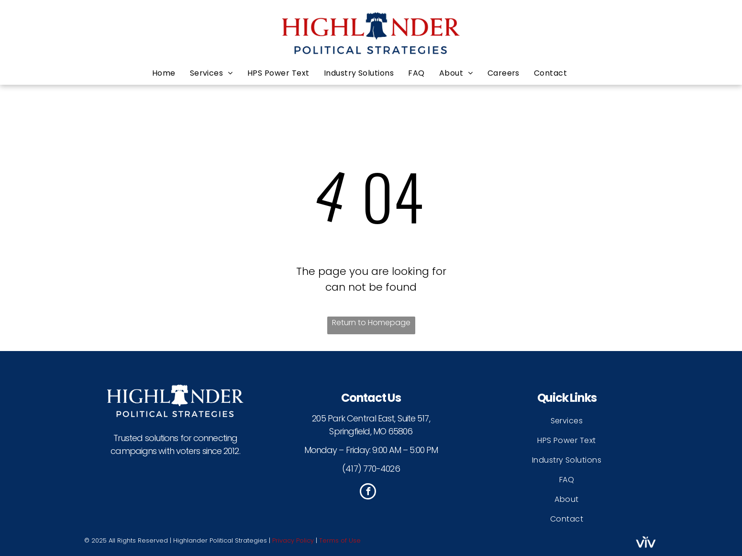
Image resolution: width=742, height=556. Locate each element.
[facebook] (368, 492)
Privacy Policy (293, 540)
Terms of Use (340, 540)
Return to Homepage (371, 322)
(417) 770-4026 (370, 469)
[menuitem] (171, 73)
